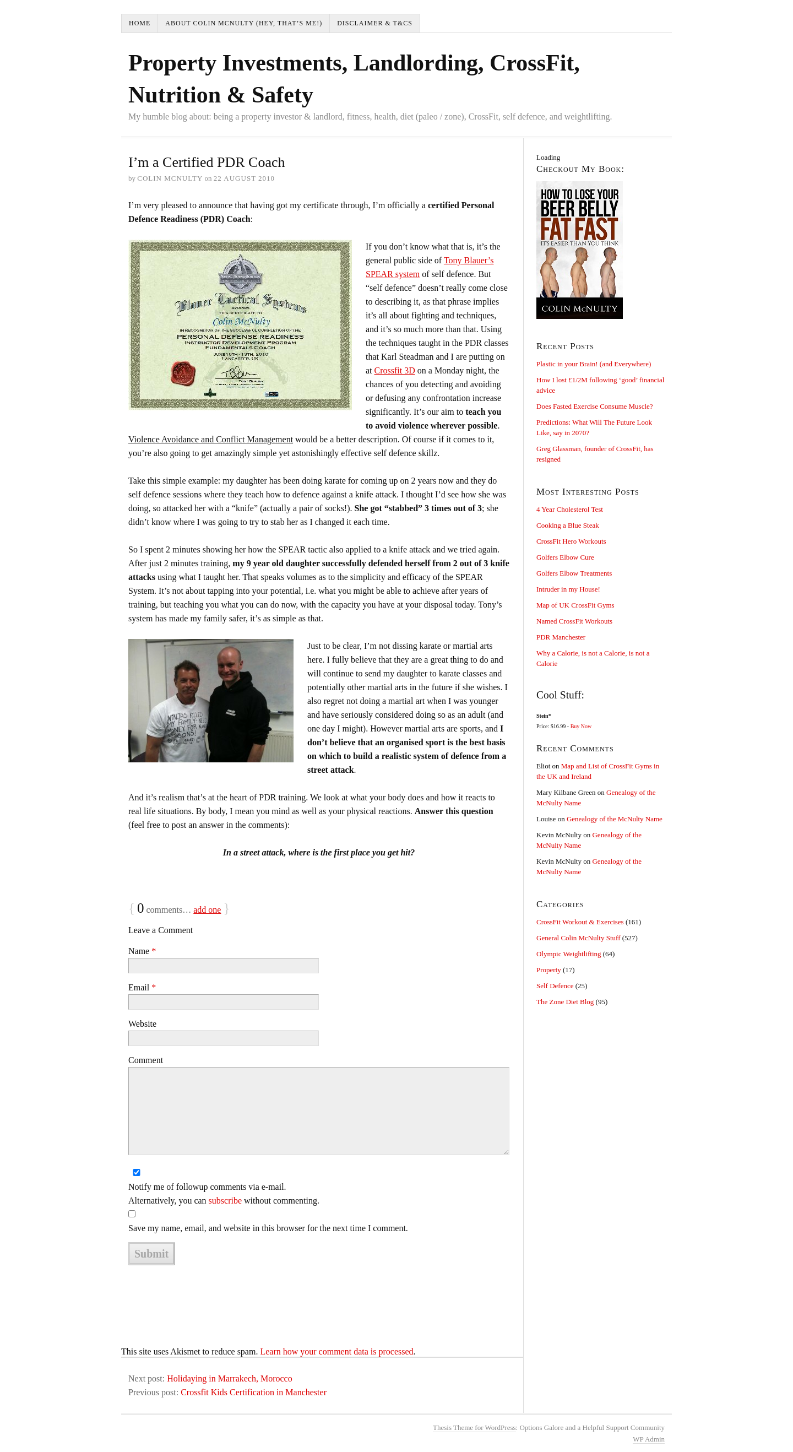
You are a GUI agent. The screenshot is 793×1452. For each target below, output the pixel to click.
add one (207, 909)
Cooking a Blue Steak (567, 525)
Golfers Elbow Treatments (574, 573)
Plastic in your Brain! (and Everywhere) (593, 364)
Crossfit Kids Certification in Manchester (254, 1392)
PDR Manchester (560, 637)
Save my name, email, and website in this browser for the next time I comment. (268, 1228)
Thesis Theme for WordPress (474, 1427)
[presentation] (212, 1293)
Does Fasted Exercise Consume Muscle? (594, 406)
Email (142, 987)
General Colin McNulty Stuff (578, 938)
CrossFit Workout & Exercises (580, 922)
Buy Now (581, 726)
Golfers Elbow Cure (565, 557)
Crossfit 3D (394, 370)
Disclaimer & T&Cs (374, 23)
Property (548, 970)
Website (142, 1023)
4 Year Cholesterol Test (569, 509)
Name (142, 951)
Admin (649, 1439)
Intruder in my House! (568, 589)
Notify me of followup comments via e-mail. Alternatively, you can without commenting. (223, 1193)
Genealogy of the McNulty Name (614, 819)
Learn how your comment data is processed (336, 1351)
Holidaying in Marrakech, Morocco (229, 1378)
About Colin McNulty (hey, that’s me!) (243, 23)
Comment (145, 1060)
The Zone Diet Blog (565, 1002)
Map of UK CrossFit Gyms (575, 605)
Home (139, 23)
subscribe (225, 1200)
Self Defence (555, 986)
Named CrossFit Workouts (574, 621)
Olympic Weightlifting (568, 954)
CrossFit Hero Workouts (571, 541)
